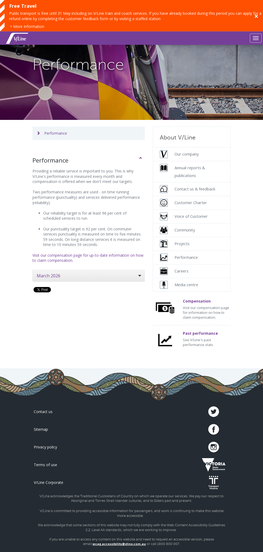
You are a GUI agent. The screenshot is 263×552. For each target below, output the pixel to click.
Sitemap (41, 429)
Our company (179, 154)
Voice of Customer (184, 216)
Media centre (179, 285)
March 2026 (48, 276)
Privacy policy (45, 447)
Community (177, 230)
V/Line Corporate (48, 482)
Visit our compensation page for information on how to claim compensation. (192, 309)
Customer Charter (183, 203)
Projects (175, 244)
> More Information (27, 26)
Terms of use (45, 464)
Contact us (43, 411)
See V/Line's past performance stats (192, 339)
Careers (174, 271)
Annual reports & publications (182, 171)
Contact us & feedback (187, 189)
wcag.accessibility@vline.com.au (119, 544)
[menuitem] (192, 154)
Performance (51, 133)
